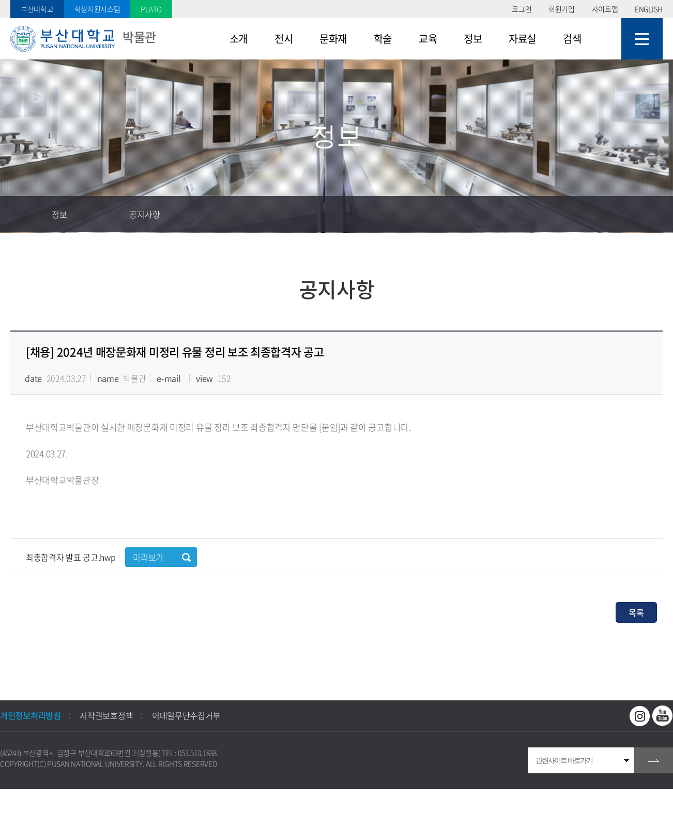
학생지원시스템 (97, 9)
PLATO (151, 9)
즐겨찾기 (582, 214)
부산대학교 (37, 9)
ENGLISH (649, 9)
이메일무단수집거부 (186, 715)
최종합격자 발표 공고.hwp (71, 557)
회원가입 (561, 9)
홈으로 (18, 214)
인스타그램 (640, 716)
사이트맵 (605, 9)
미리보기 (148, 557)
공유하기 (619, 214)
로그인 (521, 9)
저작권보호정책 (106, 715)
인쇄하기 (655, 214)
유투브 (662, 716)
